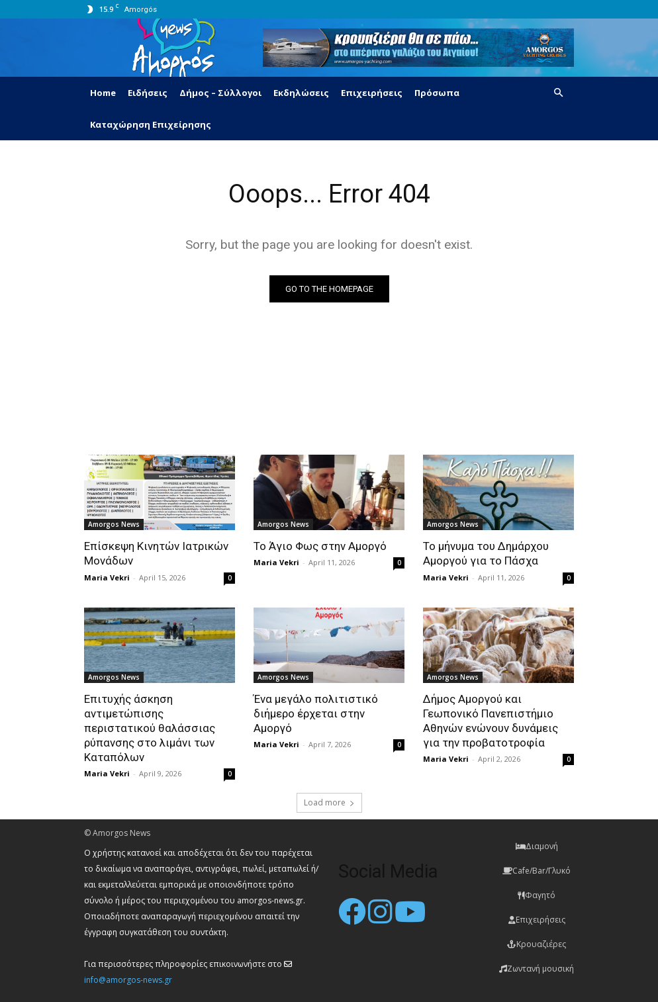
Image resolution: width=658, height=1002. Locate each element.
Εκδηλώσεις (301, 93)
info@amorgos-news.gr (128, 979)
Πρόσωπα (436, 93)
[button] (558, 93)
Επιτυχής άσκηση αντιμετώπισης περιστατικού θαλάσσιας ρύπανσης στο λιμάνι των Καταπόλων (149, 728)
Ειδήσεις (147, 93)
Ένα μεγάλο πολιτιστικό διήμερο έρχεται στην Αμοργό (316, 713)
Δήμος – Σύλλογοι (220, 93)
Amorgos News (114, 524)
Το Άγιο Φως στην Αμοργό (320, 546)
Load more (329, 802)
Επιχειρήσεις (371, 93)
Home (103, 93)
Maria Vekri (107, 577)
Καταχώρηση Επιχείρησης (150, 124)
